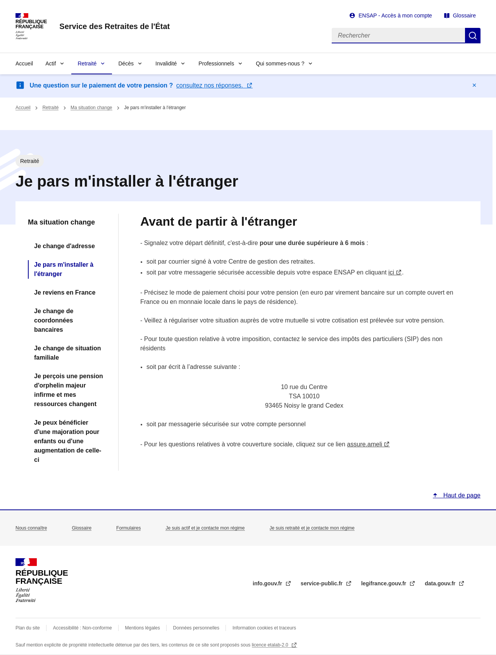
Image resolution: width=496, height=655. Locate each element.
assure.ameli (364, 444)
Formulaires (128, 528)
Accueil (24, 63)
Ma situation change (91, 107)
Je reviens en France (64, 292)
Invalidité (166, 63)
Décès (126, 63)
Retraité (87, 63)
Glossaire (464, 15)
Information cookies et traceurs (264, 628)
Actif (50, 63)
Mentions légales (142, 628)
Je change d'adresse (64, 246)
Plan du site (28, 628)
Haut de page (460, 495)
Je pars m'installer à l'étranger (63, 269)
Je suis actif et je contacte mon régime (205, 528)
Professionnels (216, 63)
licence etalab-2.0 (270, 645)
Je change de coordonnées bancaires (53, 320)
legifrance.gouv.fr (384, 583)
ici (391, 272)
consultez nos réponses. (210, 85)
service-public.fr (322, 583)
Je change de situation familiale (67, 353)
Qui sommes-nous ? (280, 63)
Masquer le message (474, 85)
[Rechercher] (398, 35)
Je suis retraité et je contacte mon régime (312, 528)
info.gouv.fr (268, 583)
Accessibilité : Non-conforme (82, 628)
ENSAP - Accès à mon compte (395, 15)
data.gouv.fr (441, 583)
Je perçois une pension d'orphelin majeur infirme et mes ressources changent (68, 390)
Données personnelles (196, 628)
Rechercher (472, 35)
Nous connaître (31, 528)
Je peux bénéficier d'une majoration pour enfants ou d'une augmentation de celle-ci (67, 441)
